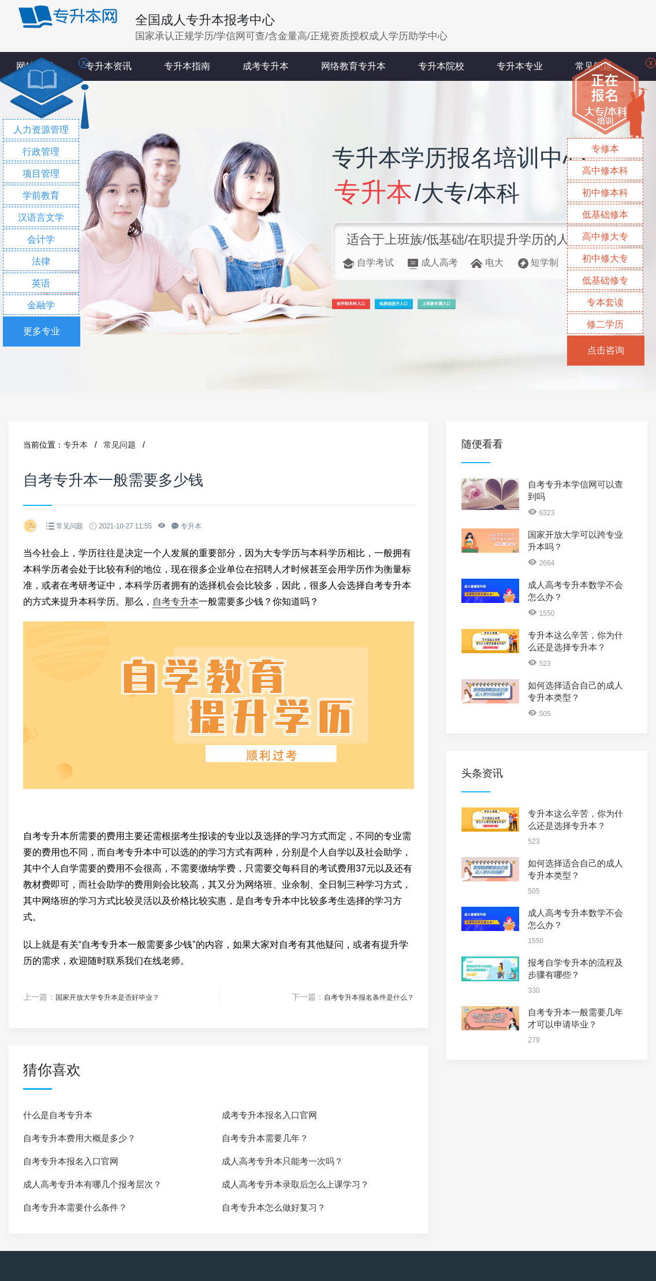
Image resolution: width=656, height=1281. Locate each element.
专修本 (605, 149)
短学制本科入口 (377, 309)
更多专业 (41, 331)
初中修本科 (605, 193)
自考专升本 (175, 601)
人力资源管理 (41, 130)
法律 (41, 261)
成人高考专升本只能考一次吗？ (282, 1160)
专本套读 (605, 302)
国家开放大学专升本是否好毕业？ (116, 996)
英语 (41, 283)
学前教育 (41, 195)
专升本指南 (187, 66)
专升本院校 (441, 66)
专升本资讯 (108, 66)
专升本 (76, 444)
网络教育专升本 (353, 66)
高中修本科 (605, 171)
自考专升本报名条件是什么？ (361, 996)
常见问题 (119, 444)
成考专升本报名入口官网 (269, 1114)
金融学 (41, 305)
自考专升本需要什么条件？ (75, 1207)
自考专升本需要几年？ (265, 1137)
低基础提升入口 (474, 309)
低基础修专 (605, 280)
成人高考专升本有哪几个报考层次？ (92, 1184)
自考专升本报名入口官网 (70, 1160)
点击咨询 (605, 350)
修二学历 (605, 324)
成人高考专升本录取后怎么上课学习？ (295, 1184)
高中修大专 (605, 236)
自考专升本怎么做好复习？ (274, 1207)
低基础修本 (605, 214)
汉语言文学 (41, 217)
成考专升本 (266, 66)
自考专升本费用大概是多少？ (79, 1137)
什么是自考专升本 (57, 1114)
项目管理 (41, 173)
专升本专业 (520, 66)
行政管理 (41, 152)
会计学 (41, 239)
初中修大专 (605, 258)
